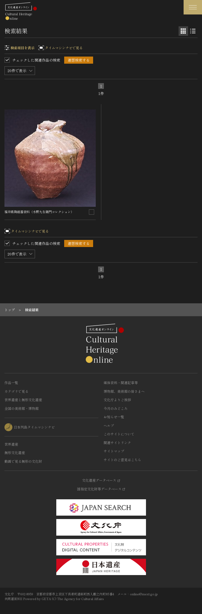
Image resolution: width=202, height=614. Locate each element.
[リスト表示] (193, 31)
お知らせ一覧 (114, 416)
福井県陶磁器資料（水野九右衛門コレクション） (39, 211)
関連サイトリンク (117, 442)
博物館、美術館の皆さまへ (124, 391)
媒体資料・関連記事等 (121, 382)
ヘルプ (109, 425)
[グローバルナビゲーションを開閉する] (193, 7)
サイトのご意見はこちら (122, 459)
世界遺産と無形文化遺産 (23, 399)
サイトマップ (114, 451)
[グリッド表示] (183, 31)
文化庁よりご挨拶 (117, 399)
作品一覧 (11, 382)
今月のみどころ (116, 408)
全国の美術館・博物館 (21, 408)
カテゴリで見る (16, 391)
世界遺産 (11, 444)
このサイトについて (119, 433)
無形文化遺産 (14, 452)
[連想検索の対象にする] (91, 212)
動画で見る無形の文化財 (23, 461)
